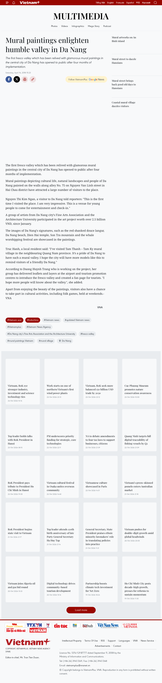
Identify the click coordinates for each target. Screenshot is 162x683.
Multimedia (81, 16)
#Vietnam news (51, 319)
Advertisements (102, 645)
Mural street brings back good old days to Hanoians (124, 84)
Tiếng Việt (100, 2)
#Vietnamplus (14, 326)
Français (120, 2)
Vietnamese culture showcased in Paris (96, 484)
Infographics (78, 26)
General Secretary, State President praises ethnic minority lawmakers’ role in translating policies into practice (100, 537)
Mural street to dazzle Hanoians (124, 60)
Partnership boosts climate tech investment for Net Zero (99, 587)
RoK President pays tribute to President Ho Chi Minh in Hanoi (21, 486)
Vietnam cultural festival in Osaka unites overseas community (60, 486)
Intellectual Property (71, 640)
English (110, 2)
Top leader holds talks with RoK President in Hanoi (20, 439)
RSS (103, 640)
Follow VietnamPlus (78, 79)
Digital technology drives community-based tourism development (61, 587)
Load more (81, 610)
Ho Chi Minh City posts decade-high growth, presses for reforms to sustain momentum (138, 589)
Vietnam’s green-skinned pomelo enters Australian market (139, 486)
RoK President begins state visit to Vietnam (20, 531)
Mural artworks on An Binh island (124, 39)
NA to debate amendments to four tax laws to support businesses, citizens (100, 439)
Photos (54, 26)
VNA (135, 640)
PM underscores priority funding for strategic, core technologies (61, 439)
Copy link (33, 79)
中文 (138, 3)
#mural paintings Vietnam (20, 340)
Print (25, 79)
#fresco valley (87, 333)
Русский (146, 3)
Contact (117, 645)
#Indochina (32, 319)
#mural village (46, 340)
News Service (147, 640)
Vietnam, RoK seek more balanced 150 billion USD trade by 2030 (99, 389)
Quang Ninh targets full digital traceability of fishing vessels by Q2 (138, 439)
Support (112, 640)
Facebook (9, 79)
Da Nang (65, 340)
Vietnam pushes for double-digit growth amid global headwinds (139, 533)
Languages (124, 640)
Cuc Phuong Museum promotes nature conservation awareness (138, 389)
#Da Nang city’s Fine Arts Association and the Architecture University (41, 333)
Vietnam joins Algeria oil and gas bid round (21, 585)
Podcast (107, 26)
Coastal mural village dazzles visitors (123, 104)
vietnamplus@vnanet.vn (78, 665)
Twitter (17, 79)
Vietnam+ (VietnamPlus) (30, 2)
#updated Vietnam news (77, 319)
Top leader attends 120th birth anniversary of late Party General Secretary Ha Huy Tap (60, 535)
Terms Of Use (91, 640)
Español (130, 2)
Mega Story (93, 26)
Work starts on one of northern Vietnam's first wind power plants (60, 389)
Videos (64, 26)
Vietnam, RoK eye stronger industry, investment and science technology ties (21, 391)
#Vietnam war (14, 319)
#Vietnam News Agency (39, 326)
